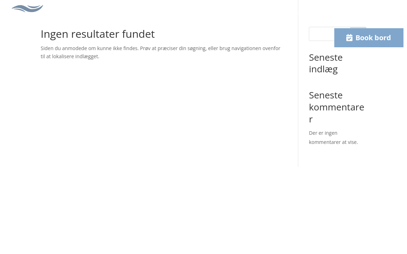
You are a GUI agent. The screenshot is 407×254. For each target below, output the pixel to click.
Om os (249, 13)
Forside (83, 13)
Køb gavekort (282, 13)
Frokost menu (118, 13)
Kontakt (318, 13)
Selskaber (195, 13)
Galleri (224, 13)
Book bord (373, 37)
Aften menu (159, 13)
